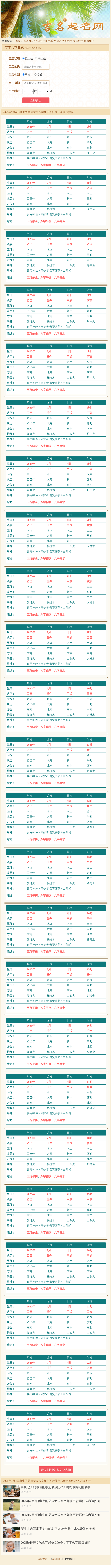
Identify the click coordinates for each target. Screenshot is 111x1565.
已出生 (27, 58)
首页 (18, 40)
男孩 (26, 74)
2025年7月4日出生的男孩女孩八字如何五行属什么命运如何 (59, 40)
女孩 (39, 74)
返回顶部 (57, 1559)
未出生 (40, 58)
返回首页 (42, 1559)
